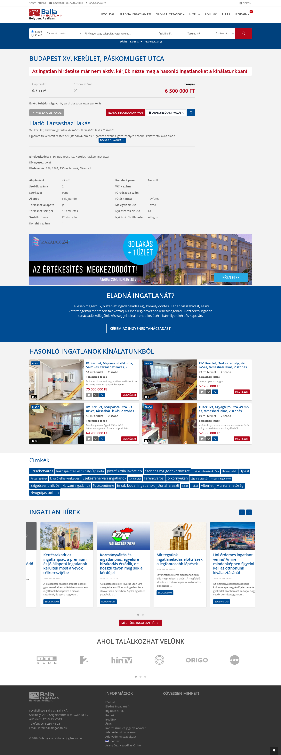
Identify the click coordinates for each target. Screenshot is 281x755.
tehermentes (227, 425)
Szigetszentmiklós (45, 485)
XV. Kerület (135, 478)
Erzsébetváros (41, 471)
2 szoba (110, 428)
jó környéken (177, 478)
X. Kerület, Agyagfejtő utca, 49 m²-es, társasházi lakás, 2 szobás (224, 409)
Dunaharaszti (168, 485)
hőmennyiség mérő (96, 428)
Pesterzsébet (38, 478)
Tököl (194, 485)
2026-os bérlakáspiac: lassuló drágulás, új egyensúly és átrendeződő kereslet (55, 561)
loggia (220, 381)
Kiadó (38, 35)
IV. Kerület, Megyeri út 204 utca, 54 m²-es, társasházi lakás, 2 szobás (109, 367)
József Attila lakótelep (124, 471)
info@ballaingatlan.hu (66, 3)
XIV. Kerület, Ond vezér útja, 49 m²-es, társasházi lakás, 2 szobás (223, 365)
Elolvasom (41, 586)
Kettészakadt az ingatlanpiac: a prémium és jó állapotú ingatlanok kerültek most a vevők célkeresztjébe (110, 563)
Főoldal (108, 14)
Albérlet (207, 485)
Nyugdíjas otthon (44, 492)
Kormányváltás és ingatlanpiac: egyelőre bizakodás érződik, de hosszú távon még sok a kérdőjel (166, 563)
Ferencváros (154, 478)
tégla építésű (199, 478)
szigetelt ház (122, 428)
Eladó (38, 31)
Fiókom (245, 3)
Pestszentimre (103, 485)
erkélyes (117, 381)
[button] (274, 751)
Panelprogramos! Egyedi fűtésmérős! (104, 425)
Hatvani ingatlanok (76, 485)
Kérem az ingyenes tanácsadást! (141, 328)
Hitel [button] (194, 14)
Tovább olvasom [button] (112, 140)
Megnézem (129, 394)
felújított (90, 381)
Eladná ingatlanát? (135, 14)
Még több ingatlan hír (140, 623)
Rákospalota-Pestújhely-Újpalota (80, 471)
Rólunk (211, 14)
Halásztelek (229, 471)
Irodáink (243, 13)
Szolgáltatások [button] (170, 14)
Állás (225, 14)
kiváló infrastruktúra (205, 471)
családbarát (128, 381)
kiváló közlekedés (214, 428)
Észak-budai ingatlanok (136, 485)
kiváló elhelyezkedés (209, 425)
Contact (112, 741)
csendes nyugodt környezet (110, 384)
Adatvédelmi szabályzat (120, 736)
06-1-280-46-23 (96, 3)
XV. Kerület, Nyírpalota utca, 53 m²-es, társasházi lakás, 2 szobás (110, 409)
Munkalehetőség (230, 485)
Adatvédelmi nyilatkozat (121, 732)
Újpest (244, 471)
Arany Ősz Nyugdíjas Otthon (123, 745)
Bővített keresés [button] (131, 41)
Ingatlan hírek (54, 512)
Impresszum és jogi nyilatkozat (125, 728)
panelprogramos (207, 381)
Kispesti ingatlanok (221, 478)
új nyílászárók (231, 428)
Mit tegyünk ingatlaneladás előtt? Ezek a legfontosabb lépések (225, 559)
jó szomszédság (104, 381)
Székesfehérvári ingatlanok (104, 478)
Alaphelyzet (153, 41)
